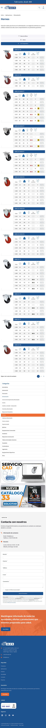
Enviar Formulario (23, 593)
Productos (3, 666)
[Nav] (2, 7)
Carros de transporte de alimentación (10, 400)
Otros (3, 455)
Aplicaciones (8, 15)
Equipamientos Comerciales (8, 430)
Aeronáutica (5, 387)
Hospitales (4, 443)
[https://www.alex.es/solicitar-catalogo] (23, 496)
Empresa (5, 561)
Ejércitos (4, 427)
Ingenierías (4, 449)
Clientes (3, 671)
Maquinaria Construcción (8, 437)
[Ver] (41, 57)
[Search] (39, 7)
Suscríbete (5, 629)
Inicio (2, 15)
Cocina (3, 403)
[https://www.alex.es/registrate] (23, 472)
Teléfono (5, 568)
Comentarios (6, 581)
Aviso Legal (21, 725)
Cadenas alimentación (7, 418)
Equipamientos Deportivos (8, 452)
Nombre (5, 554)
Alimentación (17, 15)
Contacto (3, 677)
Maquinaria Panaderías (7, 412)
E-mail (4, 575)
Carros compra (5, 421)
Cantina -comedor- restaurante (9, 406)
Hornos (4, 415)
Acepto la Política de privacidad (12, 590)
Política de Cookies (14, 725)
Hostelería (4, 433)
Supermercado (5, 424)
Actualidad (3, 674)
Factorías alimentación (7, 409)
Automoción (5, 390)
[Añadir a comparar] (43, 57)
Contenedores (5, 446)
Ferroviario (4, 393)
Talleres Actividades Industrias (9, 440)
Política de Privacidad (11, 602)
